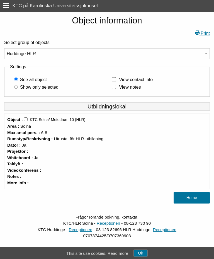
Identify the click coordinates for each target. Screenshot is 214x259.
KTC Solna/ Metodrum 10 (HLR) (57, 119)
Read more (118, 253)
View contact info (136, 79)
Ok (140, 253)
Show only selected (39, 87)
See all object (33, 79)
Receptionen (108, 223)
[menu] (6, 5)
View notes (130, 87)
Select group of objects (27, 42)
